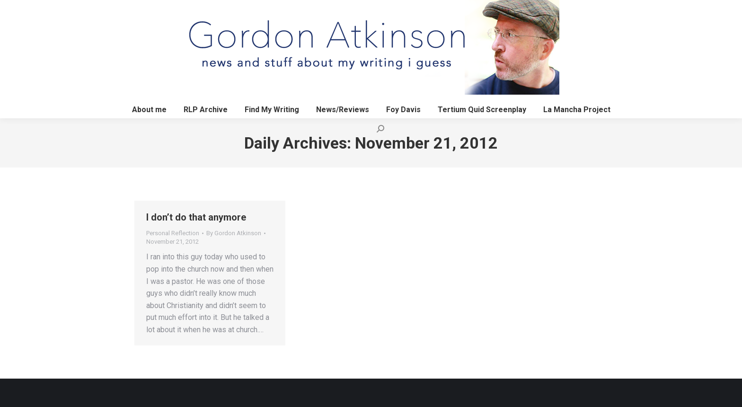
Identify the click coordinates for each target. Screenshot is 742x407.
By (233, 233)
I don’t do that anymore (196, 217)
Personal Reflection (172, 233)
